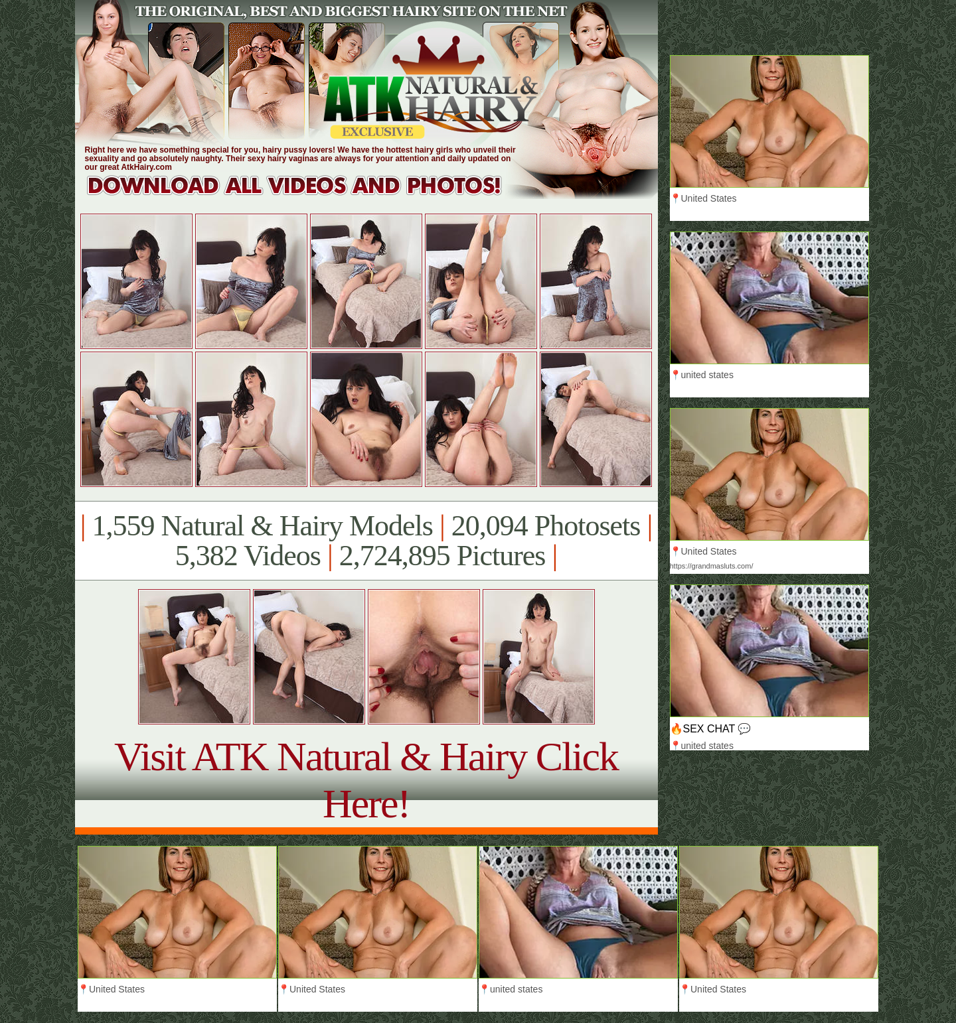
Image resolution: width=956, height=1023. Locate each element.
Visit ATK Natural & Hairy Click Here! (366, 780)
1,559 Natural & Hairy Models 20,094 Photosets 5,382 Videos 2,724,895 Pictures (366, 541)
